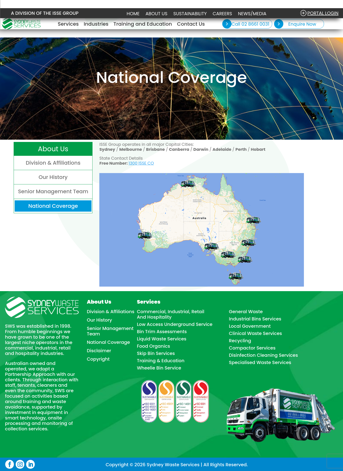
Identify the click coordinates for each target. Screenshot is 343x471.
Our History (99, 320)
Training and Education (142, 24)
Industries (96, 24)
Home (133, 13)
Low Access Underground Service (175, 324)
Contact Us (191, 24)
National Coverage (108, 342)
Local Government (250, 326)
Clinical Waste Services (255, 333)
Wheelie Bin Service (159, 368)
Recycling (240, 340)
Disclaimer (99, 350)
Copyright (98, 359)
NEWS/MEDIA (252, 13)
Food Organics (153, 346)
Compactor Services (252, 348)
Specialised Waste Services (260, 362)
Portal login (322, 13)
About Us (156, 13)
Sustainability (190, 13)
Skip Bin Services (156, 353)
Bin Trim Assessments (162, 331)
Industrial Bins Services (255, 319)
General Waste (246, 311)
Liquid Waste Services (161, 339)
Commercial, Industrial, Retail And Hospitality (170, 314)
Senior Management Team (110, 331)
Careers (222, 13)
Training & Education (160, 360)
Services (68, 24)
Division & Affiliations (110, 311)
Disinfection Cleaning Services (263, 355)
